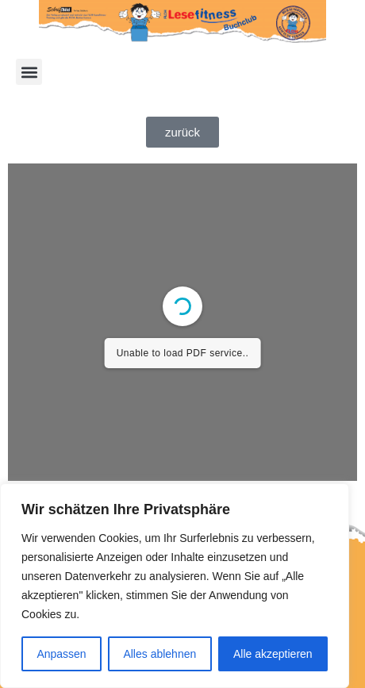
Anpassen (61, 654)
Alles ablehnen (159, 654)
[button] (29, 72)
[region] (174, 585)
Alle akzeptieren (273, 654)
